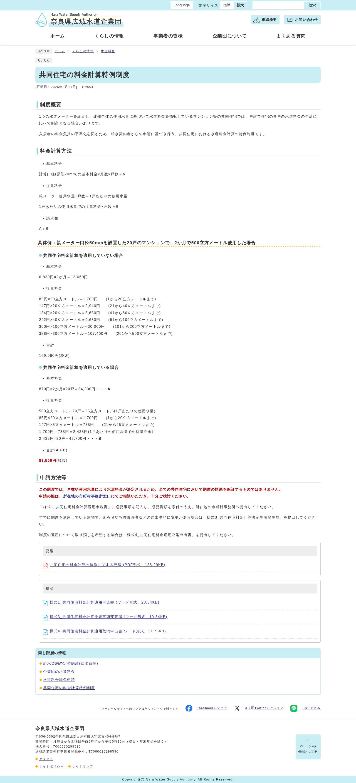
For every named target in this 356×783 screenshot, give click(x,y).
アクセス (46, 759)
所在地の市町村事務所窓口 (87, 496)
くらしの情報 (83, 51)
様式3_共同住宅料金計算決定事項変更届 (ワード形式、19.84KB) (105, 617)
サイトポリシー (51, 766)
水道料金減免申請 (59, 680)
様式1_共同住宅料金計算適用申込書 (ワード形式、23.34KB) (101, 602)
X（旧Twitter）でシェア (259, 708)
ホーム (59, 51)
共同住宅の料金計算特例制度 (69, 688)
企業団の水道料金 (59, 672)
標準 (227, 5)
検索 (312, 5)
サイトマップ (82, 766)
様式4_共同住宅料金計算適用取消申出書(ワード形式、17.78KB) (104, 631)
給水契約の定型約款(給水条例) (70, 663)
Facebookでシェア (206, 708)
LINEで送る (305, 708)
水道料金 (108, 51)
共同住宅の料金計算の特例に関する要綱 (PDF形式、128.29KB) (104, 565)
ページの (308, 750)
